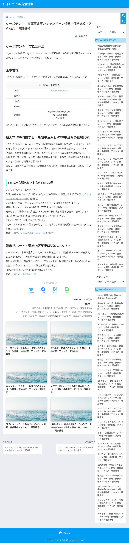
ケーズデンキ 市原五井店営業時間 (74, 305)
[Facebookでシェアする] (43, 284)
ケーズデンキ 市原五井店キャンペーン (36, 305)
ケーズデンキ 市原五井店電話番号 (75, 309)
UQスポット (39, 301)
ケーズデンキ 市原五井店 (78, 301)
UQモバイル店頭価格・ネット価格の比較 (33, 226)
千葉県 (89, 293)
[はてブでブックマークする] (54, 284)
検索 (123, 15)
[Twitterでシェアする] (31, 284)
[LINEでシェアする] (67, 284)
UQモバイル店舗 (55, 301)
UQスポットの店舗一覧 (24, 267)
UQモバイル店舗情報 (18, 4)
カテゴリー (102, 27)
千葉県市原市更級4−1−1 (60, 84)
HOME (64, 532)
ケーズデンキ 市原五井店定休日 (40, 309)
